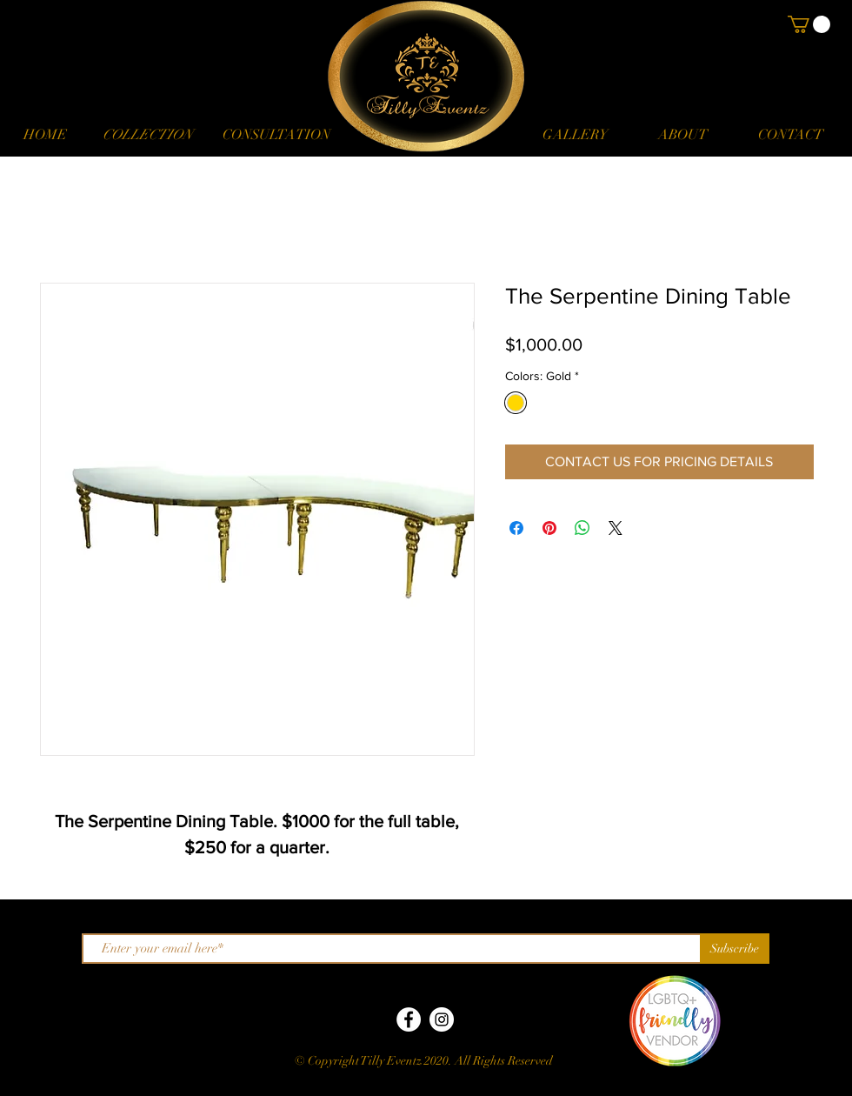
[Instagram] (441, 1019)
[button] (147, 134)
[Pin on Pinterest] (549, 528)
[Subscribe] (734, 948)
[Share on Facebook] (516, 528)
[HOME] (45, 134)
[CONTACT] (790, 134)
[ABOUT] (682, 134)
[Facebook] (408, 1019)
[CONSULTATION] (276, 134)
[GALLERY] (574, 134)
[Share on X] (615, 528)
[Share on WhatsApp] (582, 528)
